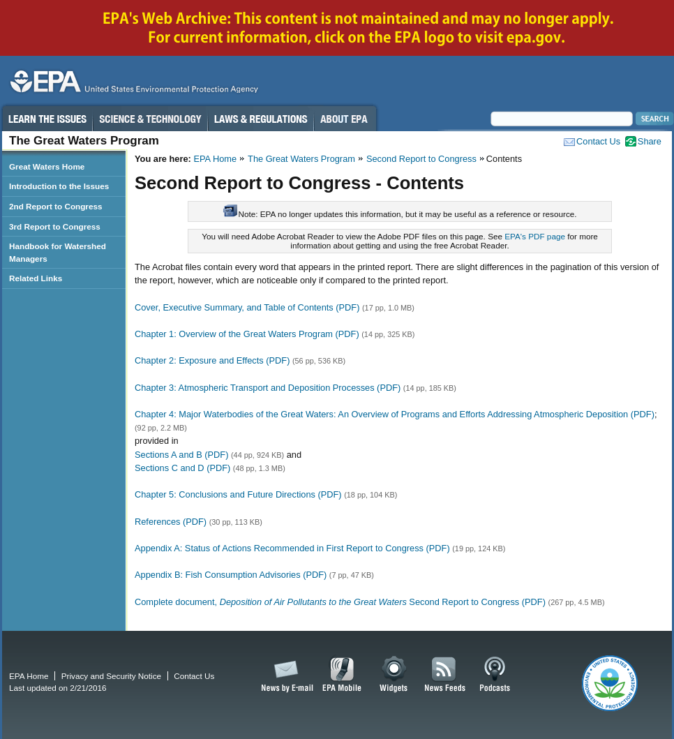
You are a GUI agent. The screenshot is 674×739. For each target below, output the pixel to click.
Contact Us (598, 141)
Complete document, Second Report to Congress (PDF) (340, 602)
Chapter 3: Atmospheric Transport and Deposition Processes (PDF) (267, 387)
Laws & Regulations (260, 118)
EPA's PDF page (534, 236)
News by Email (284, 675)
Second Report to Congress (421, 159)
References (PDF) (171, 521)
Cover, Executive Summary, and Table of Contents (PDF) (247, 307)
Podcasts (494, 675)
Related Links (35, 278)
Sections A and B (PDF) (181, 454)
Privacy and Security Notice (111, 675)
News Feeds (445, 675)
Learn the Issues (46, 118)
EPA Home (215, 159)
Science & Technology (150, 118)
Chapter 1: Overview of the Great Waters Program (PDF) (247, 334)
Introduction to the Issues (59, 186)
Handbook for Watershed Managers (57, 252)
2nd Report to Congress (55, 206)
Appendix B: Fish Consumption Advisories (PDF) (231, 574)
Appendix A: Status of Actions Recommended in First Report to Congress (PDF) (292, 548)
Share (649, 141)
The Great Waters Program (301, 159)
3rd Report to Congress (54, 226)
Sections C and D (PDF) (182, 468)
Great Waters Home (46, 166)
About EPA (345, 118)
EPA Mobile (342, 675)
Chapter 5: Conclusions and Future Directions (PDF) (238, 494)
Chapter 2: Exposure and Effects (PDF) (212, 360)
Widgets (394, 675)
